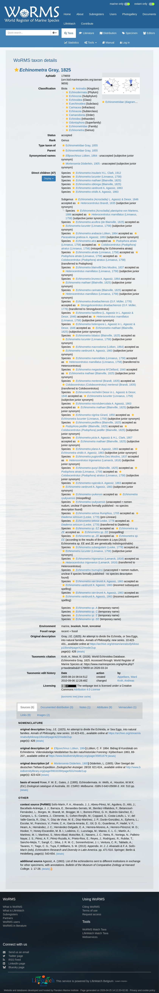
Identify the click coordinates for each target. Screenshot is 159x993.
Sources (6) (27, 707)
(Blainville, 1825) (96, 180)
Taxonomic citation (44, 656)
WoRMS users (11, 921)
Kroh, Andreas (126, 680)
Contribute (87, 23)
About (79, 14)
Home (67, 14)
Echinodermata (76, 92)
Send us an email (16, 952)
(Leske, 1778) (97, 547)
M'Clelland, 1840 (98, 369)
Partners (8, 918)
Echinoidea (73, 99)
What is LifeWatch (13, 910)
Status (52, 135)
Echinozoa (73, 96)
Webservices (89, 937)
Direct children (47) (44, 172)
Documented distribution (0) (57, 707)
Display (49, 178)
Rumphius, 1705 (95, 513)
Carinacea (73, 107)
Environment (47, 626)
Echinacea (73, 111)
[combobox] (28, 33)
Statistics (71, 42)
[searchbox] (27, 32)
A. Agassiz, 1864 (95, 278)
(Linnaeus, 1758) (96, 176)
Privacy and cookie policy (142, 990)
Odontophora (75, 122)
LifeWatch (70, 23)
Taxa (68, 33)
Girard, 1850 (93, 414)
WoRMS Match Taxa (94, 929)
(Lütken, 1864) (97, 346)
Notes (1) (85, 707)
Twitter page (13, 955)
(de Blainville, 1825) (97, 222)
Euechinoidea (75, 103)
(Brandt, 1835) (95, 380)
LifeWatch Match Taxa (95, 933)
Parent (51, 150)
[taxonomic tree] (69, 696)
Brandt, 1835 (95, 203)
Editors (149, 33)
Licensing (49, 685)
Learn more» (121, 981)
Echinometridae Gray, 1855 (79, 145)
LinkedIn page (14, 963)
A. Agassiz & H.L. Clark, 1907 (101, 437)
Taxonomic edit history (41, 673)
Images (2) (43, 715)
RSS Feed (12, 959)
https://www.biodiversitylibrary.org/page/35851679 (78, 755)
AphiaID (51, 75)
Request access (91, 914)
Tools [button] (90, 42)
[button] (16, 70)
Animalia (79, 88)
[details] (81, 651)
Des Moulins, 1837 (97, 267)
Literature (86, 33)
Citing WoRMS (91, 906)
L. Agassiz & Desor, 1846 (106, 199)
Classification (47, 88)
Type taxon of (47, 145)
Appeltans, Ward (127, 676)
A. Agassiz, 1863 (96, 187)
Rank (52, 140)
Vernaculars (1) (127, 707)
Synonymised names (42, 155)
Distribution (108, 33)
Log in (125, 42)
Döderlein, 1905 (80, 163)
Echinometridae (76, 126)
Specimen (129, 33)
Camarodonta (75, 114)
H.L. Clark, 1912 (96, 172)
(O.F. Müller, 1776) (101, 301)
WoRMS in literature (14, 925)
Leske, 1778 (92, 520)
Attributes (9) (104, 707)
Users (113, 14)
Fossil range (47, 631)
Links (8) (25, 715)
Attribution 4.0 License (87, 689)
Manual (108, 42)
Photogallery (129, 14)
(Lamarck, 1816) (93, 460)
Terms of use (89, 910)
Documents (149, 14)
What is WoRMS (12, 906)
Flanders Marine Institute (66, 990)
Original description (42, 636)
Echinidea (73, 118)
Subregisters (96, 14)
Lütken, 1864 (79, 155)
